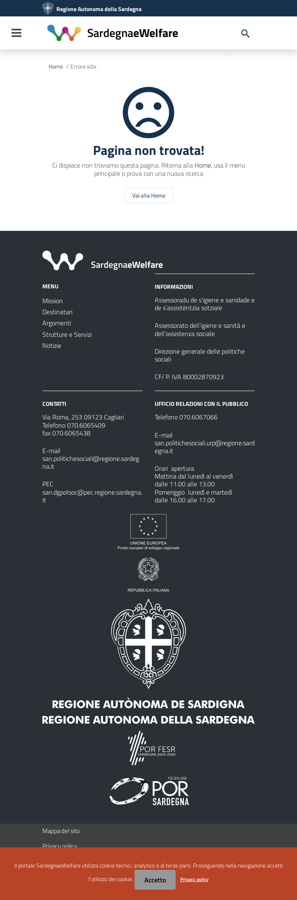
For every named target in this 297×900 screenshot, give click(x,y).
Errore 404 (83, 66)
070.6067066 (198, 417)
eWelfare (132, 32)
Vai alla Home (148, 195)
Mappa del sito (61, 831)
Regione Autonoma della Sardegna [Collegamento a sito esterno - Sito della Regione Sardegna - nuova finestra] (99, 9)
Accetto (155, 880)
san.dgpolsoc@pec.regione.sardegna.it (92, 496)
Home (56, 66)
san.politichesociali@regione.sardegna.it (90, 462)
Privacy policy (59, 846)
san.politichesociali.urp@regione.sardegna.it (205, 447)
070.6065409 (86, 425)
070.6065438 (71, 433)
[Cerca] (228, 60)
